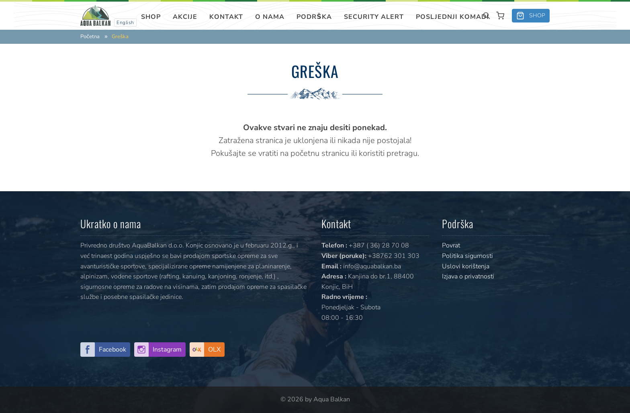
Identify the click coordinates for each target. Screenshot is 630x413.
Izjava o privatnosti (468, 276)
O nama (269, 16)
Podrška (314, 16)
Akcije (185, 16)
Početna (90, 37)
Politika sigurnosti (467, 255)
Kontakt (226, 16)
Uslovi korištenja (465, 266)
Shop (151, 16)
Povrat (451, 245)
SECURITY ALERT (374, 16)
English (125, 22)
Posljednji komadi (452, 16)
